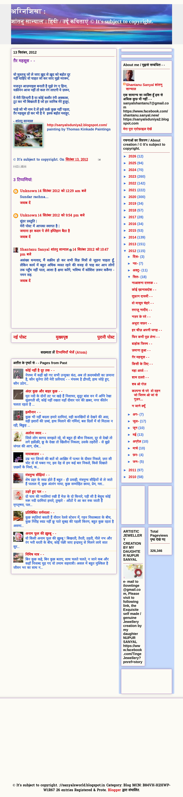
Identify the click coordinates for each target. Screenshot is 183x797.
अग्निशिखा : (28, 11)
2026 (133, 156)
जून (135, 428)
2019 (133, 203)
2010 (133, 477)
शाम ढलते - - (140, 377)
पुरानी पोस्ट (105, 338)
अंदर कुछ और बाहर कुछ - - (43, 391)
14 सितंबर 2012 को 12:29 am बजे (62, 191)
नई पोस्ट (19, 338)
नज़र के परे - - (141, 317)
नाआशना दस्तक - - (144, 283)
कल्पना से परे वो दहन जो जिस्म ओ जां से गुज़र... (146, 395)
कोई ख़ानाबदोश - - (144, 290)
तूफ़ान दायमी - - (142, 296)
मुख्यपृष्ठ (62, 338)
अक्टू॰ (137, 270)
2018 (133, 210)
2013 (133, 244)
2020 (133, 197)
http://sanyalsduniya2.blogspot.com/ (77, 125)
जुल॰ (136, 421)
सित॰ (136, 277)
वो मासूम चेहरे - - (143, 303)
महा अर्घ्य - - (140, 371)
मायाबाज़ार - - (34, 454)
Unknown (28, 191)
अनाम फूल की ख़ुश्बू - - (40, 533)
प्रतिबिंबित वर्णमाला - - (39, 512)
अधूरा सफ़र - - (141, 323)
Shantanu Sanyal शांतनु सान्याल (44, 249)
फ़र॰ (136, 455)
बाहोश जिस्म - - (142, 344)
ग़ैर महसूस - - (140, 357)
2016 (133, 224)
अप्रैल (137, 441)
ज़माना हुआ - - (141, 350)
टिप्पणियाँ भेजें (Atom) (71, 352)
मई (135, 435)
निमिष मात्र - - (34, 554)
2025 (133, 163)
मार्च (136, 448)
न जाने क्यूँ (138, 406)
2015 (133, 230)
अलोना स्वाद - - (35, 433)
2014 (133, 237)
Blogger (114, 790)
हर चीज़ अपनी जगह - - (147, 330)
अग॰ (136, 414)
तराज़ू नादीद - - (142, 310)
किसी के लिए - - (142, 364)
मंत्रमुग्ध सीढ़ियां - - (37, 475)
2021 (133, 190)
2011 (133, 470)
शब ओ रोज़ (139, 384)
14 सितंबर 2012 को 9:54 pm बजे (61, 215)
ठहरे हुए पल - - (35, 492)
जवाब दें (25, 203)
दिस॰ (136, 257)
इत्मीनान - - (33, 412)
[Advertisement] (144, 504)
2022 (133, 183)
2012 (133, 251)
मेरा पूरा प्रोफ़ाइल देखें (137, 129)
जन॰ (136, 462)
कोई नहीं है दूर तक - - (40, 370)
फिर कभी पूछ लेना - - (146, 337)
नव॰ (136, 263)
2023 (133, 176)
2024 (133, 170)
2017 (133, 217)
